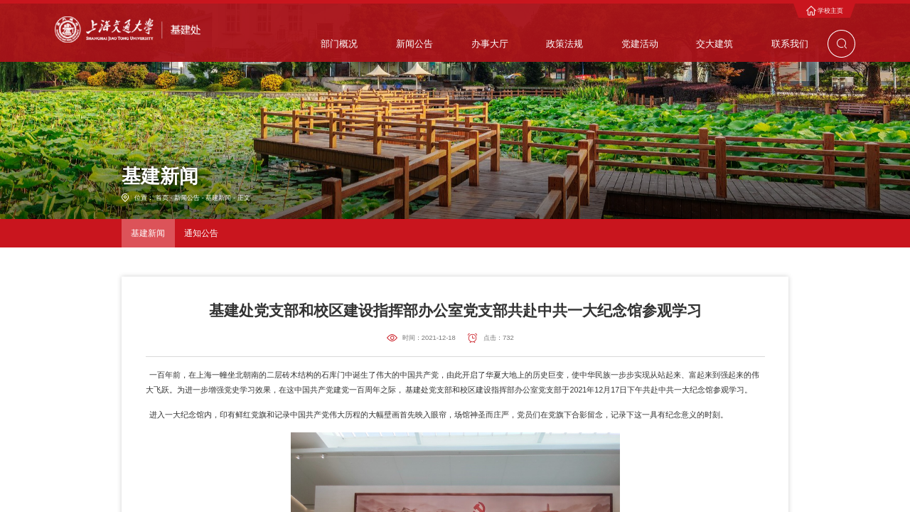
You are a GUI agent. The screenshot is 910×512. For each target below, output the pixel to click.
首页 (162, 197)
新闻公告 (187, 197)
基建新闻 (218, 197)
